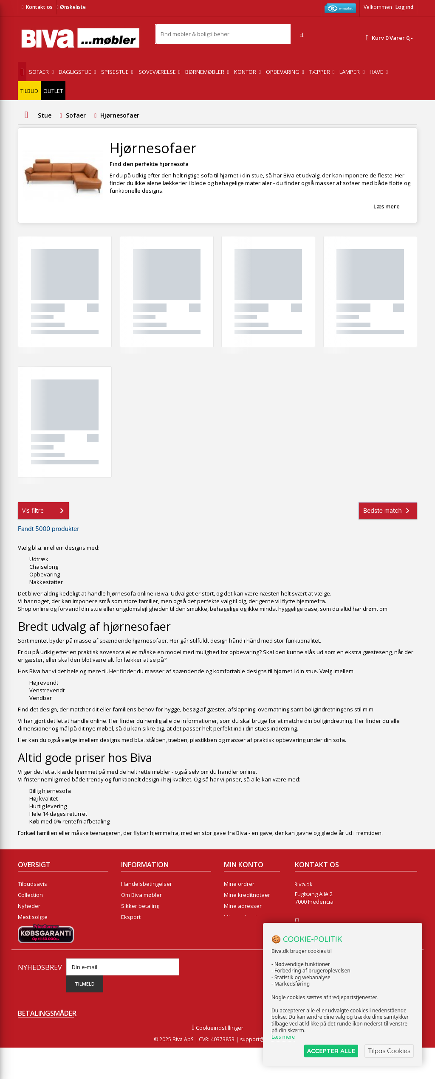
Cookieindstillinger (217, 1059)
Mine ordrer (239, 884)
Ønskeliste (70, 7)
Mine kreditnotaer (247, 895)
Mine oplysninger (246, 917)
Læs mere (386, 206)
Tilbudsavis (32, 884)
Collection (30, 895)
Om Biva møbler (141, 895)
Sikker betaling (140, 906)
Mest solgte (33, 917)
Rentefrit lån (137, 928)
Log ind (404, 7)
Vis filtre (44, 511)
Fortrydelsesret (141, 939)
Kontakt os (39, 7)
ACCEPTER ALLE (331, 1051)
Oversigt (29, 939)
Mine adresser (243, 906)
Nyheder (29, 906)
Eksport (131, 917)
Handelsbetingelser (146, 884)
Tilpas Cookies (389, 1051)
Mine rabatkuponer (249, 928)
